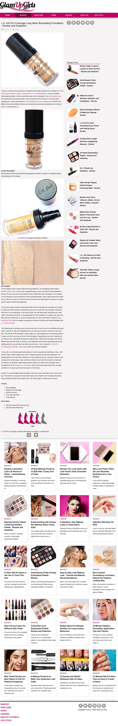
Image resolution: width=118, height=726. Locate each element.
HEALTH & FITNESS (84, 17)
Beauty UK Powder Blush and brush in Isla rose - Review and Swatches (90, 243)
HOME (7, 15)
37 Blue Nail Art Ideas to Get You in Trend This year (15, 575)
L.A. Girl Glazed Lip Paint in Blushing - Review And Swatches (90, 258)
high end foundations (52, 96)
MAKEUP (23, 15)
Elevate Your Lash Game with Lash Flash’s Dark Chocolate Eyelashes (73, 471)
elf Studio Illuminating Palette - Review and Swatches (89, 155)
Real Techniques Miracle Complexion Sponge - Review (90, 112)
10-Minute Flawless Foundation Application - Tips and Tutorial (104, 628)
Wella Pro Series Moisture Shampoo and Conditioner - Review (89, 98)
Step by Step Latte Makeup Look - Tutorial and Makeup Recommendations (72, 575)
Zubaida (16, 29)
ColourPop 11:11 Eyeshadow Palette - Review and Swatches (41, 628)
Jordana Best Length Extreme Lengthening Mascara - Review (88, 141)
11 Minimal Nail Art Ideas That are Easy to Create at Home (104, 679)
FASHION (68, 15)
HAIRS (53, 15)
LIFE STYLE (98, 15)
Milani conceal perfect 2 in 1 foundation (29, 93)
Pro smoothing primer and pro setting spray (38, 101)
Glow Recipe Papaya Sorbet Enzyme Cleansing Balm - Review (90, 185)
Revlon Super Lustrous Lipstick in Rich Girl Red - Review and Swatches (90, 69)
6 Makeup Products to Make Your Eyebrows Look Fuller (43, 679)
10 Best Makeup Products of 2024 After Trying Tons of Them (42, 471)
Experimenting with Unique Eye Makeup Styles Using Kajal (43, 524)
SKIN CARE (38, 15)
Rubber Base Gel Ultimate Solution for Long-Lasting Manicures (72, 628)
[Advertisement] (85, 40)
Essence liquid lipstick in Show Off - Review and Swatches (90, 229)
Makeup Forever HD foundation (11, 291)
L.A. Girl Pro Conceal (8, 323)
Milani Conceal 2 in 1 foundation (21, 365)
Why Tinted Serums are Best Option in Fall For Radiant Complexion (15, 679)
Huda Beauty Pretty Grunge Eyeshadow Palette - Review (88, 83)
